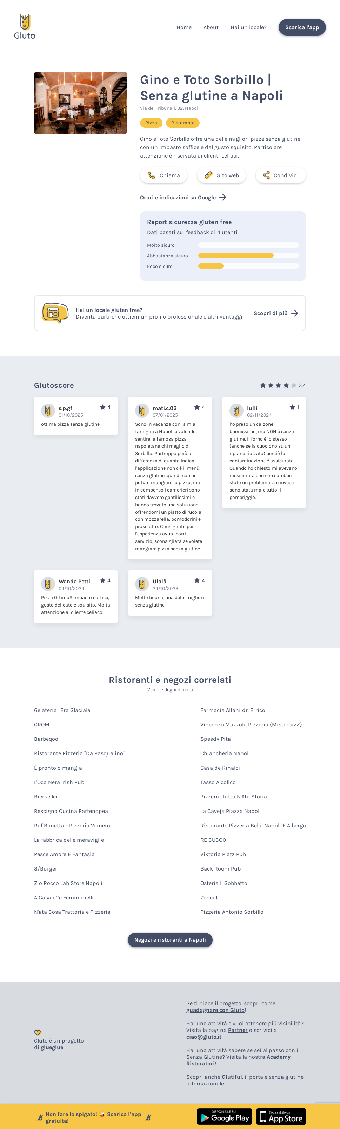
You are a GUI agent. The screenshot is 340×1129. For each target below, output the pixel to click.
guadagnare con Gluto (215, 1010)
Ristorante (182, 123)
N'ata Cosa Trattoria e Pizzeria (72, 912)
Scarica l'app (302, 27)
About (211, 27)
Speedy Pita (215, 739)
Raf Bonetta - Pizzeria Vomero (72, 825)
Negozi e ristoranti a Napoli (170, 939)
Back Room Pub (220, 868)
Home (184, 27)
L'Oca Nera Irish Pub (59, 782)
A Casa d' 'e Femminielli (64, 897)
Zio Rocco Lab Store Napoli (68, 883)
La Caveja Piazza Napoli (230, 811)
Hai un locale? (249, 27)
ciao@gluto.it (203, 1036)
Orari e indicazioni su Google (183, 197)
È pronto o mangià (58, 767)
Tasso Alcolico (218, 782)
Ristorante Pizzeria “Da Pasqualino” (79, 753)
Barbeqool (47, 739)
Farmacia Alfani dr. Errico (232, 710)
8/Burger (45, 868)
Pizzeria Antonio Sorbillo (232, 912)
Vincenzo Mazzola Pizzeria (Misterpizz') (251, 724)
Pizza (151, 123)
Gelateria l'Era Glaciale (62, 710)
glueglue (52, 1047)
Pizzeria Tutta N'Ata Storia (233, 796)
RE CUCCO (213, 839)
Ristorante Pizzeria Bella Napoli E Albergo (253, 825)
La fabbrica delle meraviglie (69, 839)
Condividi (281, 175)
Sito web (221, 175)
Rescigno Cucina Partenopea (71, 811)
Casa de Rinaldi (220, 767)
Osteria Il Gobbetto (223, 883)
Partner (238, 1030)
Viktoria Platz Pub (223, 854)
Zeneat (209, 897)
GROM (41, 724)
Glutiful (232, 1076)
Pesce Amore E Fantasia (64, 854)
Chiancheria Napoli (225, 753)
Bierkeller (46, 796)
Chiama (163, 175)
